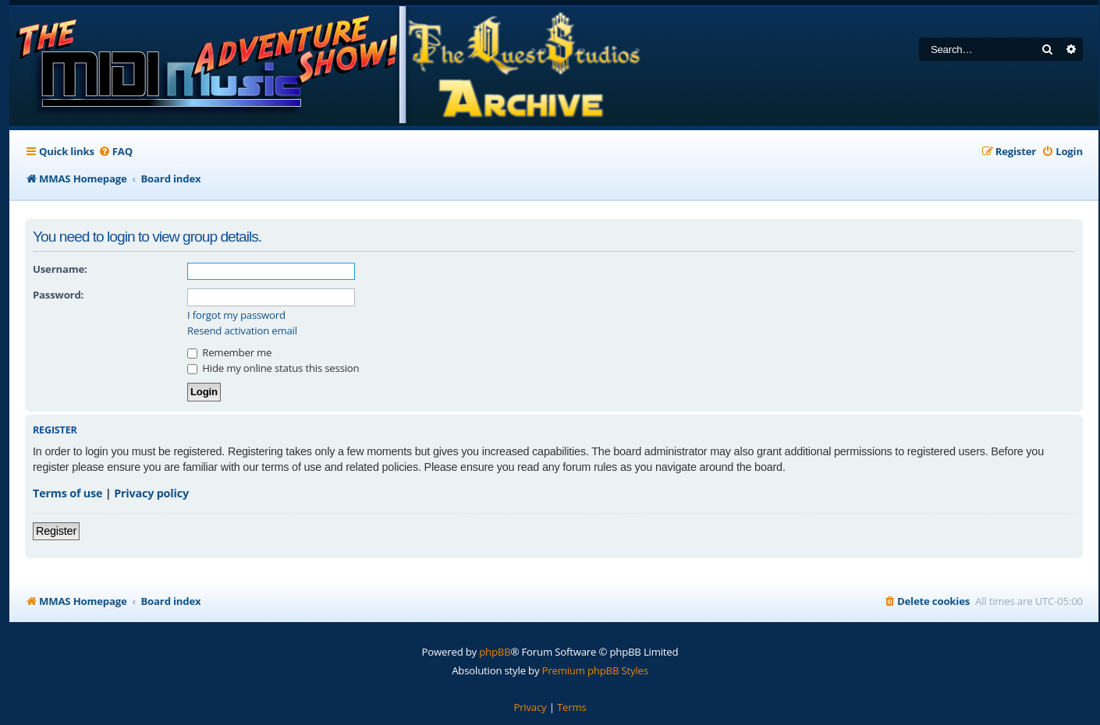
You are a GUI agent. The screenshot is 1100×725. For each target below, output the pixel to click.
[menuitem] (115, 151)
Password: (58, 295)
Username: (60, 269)
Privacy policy (151, 493)
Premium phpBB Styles (595, 670)
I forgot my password (236, 315)
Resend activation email (242, 331)
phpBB (494, 652)
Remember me (229, 352)
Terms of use (67, 493)
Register (56, 531)
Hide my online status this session (273, 368)
